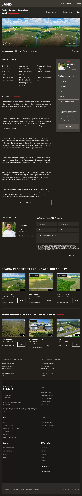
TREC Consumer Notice (7, 404)
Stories (43, 460)
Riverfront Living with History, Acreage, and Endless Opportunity (36, 340)
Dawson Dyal (23, 227)
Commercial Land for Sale (48, 363)
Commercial (7, 451)
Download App (8, 448)
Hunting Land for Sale (47, 373)
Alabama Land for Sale (8, 363)
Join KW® (44, 448)
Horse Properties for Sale (48, 371)
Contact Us (45, 404)
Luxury (5, 457)
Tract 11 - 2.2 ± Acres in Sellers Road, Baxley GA (35, 294)
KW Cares (44, 454)
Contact (6, 435)
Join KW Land (45, 401)
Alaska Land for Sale (7, 366)
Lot (12, 80)
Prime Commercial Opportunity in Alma (63, 340)
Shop (42, 463)
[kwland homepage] (8, 388)
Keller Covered (46, 423)
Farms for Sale (45, 366)
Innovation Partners (11, 429)
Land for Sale (46, 392)
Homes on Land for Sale (47, 368)
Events (43, 451)
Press (5, 423)
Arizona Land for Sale (7, 368)
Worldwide (7, 432)
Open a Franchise (9, 438)
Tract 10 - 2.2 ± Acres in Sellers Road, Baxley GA (8, 294)
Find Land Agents (47, 395)
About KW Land (46, 398)
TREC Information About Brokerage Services (12, 402)
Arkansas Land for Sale (8, 371)
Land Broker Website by (70, 489)
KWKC (42, 457)
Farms (8, 77)
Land (5, 454)
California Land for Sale (8, 373)
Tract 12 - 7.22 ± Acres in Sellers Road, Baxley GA (63, 294)
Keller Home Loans (48, 426)
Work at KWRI (8, 426)
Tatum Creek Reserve (7, 340)
